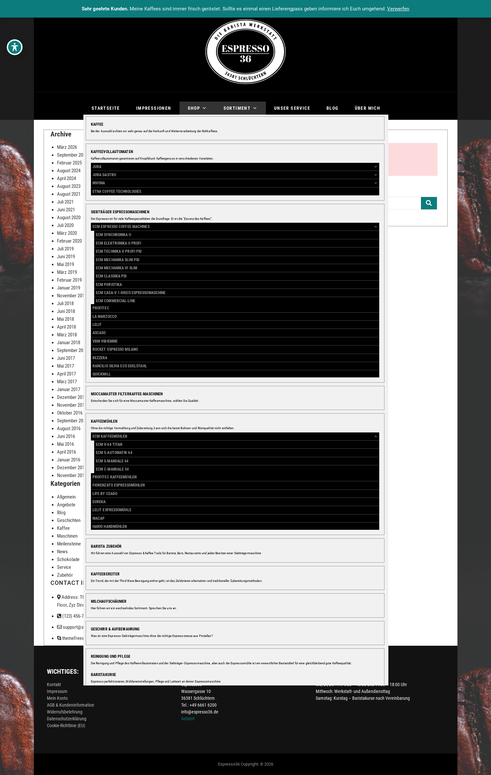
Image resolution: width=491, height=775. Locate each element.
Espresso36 (229, 764)
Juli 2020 (65, 225)
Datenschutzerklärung (66, 718)
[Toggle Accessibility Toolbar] (14, 47)
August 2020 (68, 217)
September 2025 (72, 155)
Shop (197, 108)
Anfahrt (188, 718)
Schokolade (68, 559)
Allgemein (66, 497)
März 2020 (67, 233)
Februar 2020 (69, 241)
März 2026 (67, 147)
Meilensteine (69, 544)
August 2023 (68, 186)
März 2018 (67, 335)
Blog (332, 108)
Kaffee (63, 528)
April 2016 (66, 452)
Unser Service (292, 108)
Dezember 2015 (72, 468)
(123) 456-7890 (74, 616)
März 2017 (67, 382)
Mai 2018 (65, 319)
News (62, 552)
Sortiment (241, 108)
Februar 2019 (69, 280)
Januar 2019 (68, 288)
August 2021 (68, 194)
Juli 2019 (65, 249)
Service (64, 567)
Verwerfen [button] (398, 9)
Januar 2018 (68, 342)
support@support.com (81, 627)
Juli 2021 (65, 202)
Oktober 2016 (69, 413)
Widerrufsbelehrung (64, 711)
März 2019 (67, 272)
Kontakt (54, 684)
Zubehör (65, 575)
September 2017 (72, 350)
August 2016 (68, 428)
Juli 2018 (65, 303)
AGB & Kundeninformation (70, 705)
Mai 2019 (65, 264)
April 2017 (66, 374)
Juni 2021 (66, 210)
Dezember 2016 (72, 397)
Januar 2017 (68, 389)
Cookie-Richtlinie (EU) (66, 725)
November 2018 (72, 296)
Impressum (57, 691)
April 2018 (66, 327)
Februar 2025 (69, 163)
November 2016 (72, 405)
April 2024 (66, 178)
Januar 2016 (68, 460)
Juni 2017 (66, 358)
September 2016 (72, 421)
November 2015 (72, 475)
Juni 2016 (66, 436)
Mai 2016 (65, 444)
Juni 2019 (66, 257)
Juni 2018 (66, 311)
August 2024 (68, 171)
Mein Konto (57, 698)
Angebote (66, 505)
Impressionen (153, 108)
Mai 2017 (65, 366)
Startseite (106, 108)
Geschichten (68, 520)
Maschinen (67, 536)
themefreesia (72, 638)
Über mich (368, 108)
